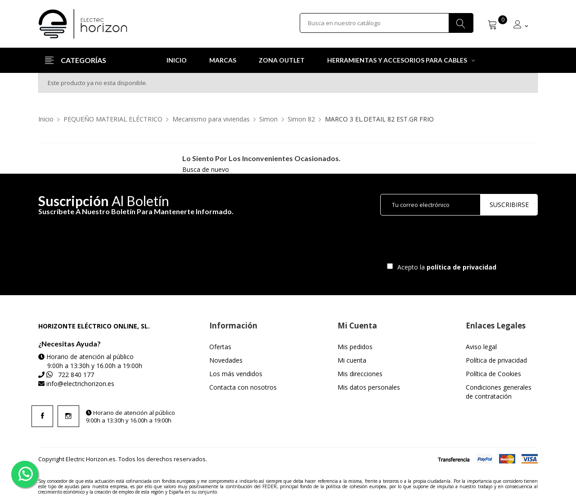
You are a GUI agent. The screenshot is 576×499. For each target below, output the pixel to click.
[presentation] (455, 241)
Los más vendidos (235, 373)
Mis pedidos (355, 346)
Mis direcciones (360, 373)
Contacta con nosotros (243, 387)
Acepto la (445, 267)
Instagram (68, 416)
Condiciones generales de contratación (498, 391)
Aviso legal (481, 346)
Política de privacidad (496, 360)
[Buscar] (386, 24)
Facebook (42, 416)
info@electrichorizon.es (80, 383)
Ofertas (220, 346)
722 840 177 (76, 374)
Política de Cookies (493, 373)
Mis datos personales (369, 387)
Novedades (226, 360)
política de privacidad (462, 267)
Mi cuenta (352, 360)
